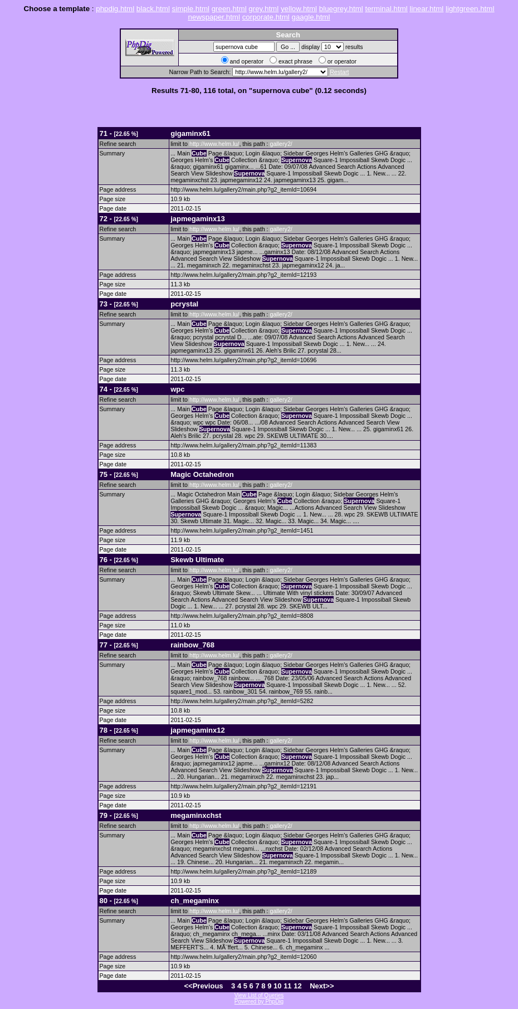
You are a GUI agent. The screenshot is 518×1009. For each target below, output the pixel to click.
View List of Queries (259, 995)
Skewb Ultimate (197, 559)
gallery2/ (281, 143)
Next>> (322, 986)
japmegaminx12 (197, 730)
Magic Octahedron (201, 474)
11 (287, 986)
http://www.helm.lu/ (214, 143)
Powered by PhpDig (259, 1001)
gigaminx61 (190, 133)
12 (297, 986)
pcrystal (184, 304)
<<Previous (203, 986)
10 (277, 986)
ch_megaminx (194, 900)
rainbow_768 (192, 645)
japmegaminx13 (197, 219)
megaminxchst (195, 815)
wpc (177, 389)
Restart (339, 72)
